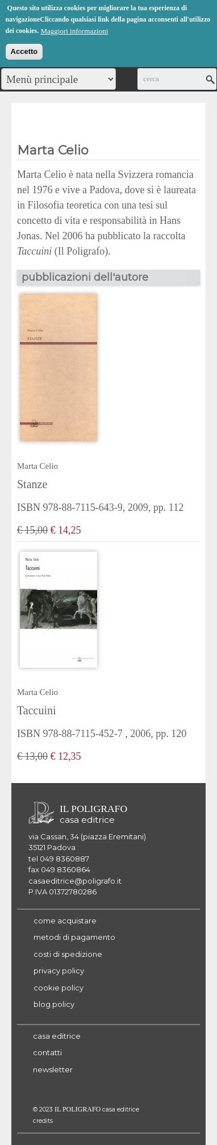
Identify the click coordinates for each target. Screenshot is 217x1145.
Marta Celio (37, 466)
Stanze (32, 484)
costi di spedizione (68, 954)
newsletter (53, 1069)
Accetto (24, 50)
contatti (47, 1052)
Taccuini (36, 710)
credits (43, 1121)
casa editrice (57, 1035)
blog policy (54, 1004)
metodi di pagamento (74, 937)
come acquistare (65, 920)
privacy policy (59, 970)
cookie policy (59, 987)
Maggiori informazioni (74, 30)
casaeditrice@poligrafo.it (75, 880)
